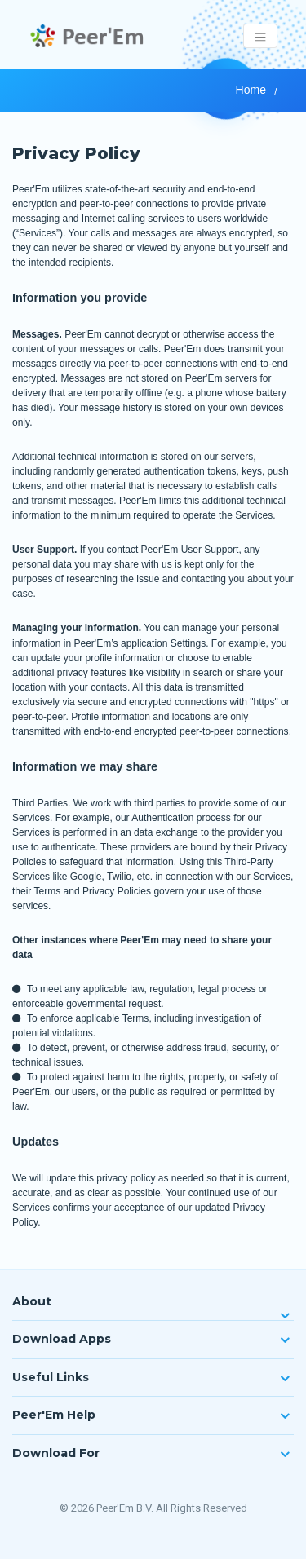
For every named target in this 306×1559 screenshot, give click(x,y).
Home (251, 89)
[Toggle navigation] (260, 36)
